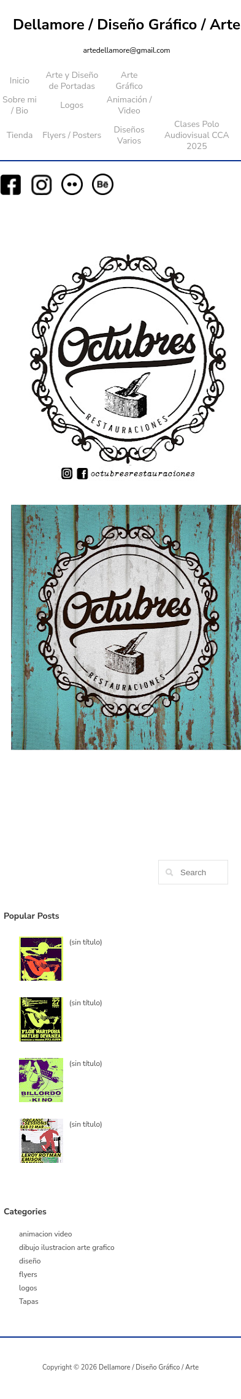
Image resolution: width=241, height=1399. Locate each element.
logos (28, 1288)
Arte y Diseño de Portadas (71, 80)
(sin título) (85, 942)
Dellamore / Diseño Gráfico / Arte (126, 24)
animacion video (45, 1234)
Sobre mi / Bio (19, 105)
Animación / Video (129, 105)
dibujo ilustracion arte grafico (67, 1247)
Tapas (29, 1301)
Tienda (20, 135)
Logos (71, 105)
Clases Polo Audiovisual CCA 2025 (196, 135)
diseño (29, 1261)
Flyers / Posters (71, 135)
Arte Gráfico (128, 80)
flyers (28, 1274)
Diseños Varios (128, 135)
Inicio (19, 80)
